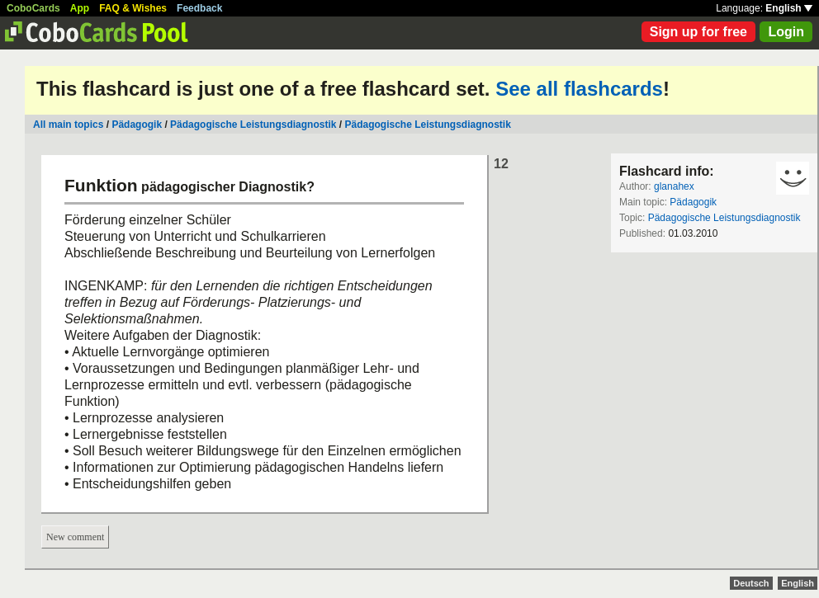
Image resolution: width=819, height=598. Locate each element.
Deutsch (751, 583)
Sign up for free (698, 32)
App (79, 8)
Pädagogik (136, 124)
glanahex (674, 186)
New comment (75, 537)
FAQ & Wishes (133, 8)
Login (786, 32)
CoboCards (33, 8)
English (788, 8)
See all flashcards (579, 89)
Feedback (199, 8)
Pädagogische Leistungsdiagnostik (253, 124)
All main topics (68, 124)
